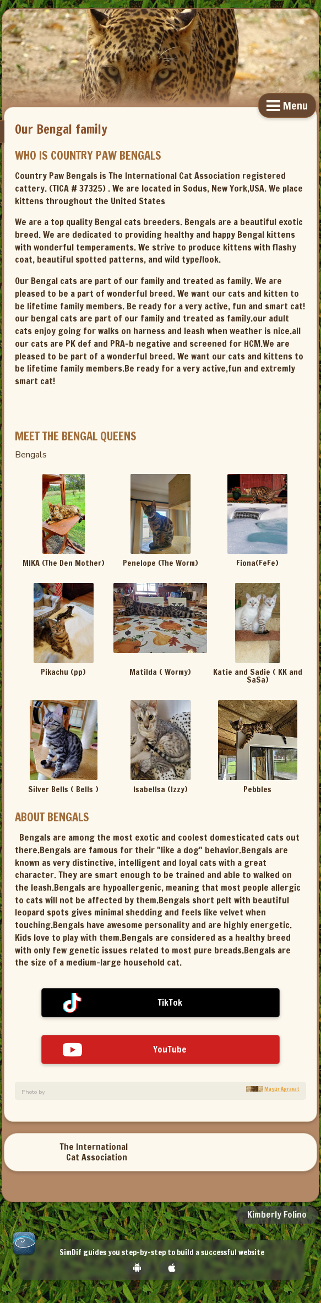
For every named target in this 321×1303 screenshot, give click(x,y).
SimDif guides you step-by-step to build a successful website (161, 1252)
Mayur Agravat (282, 1089)
